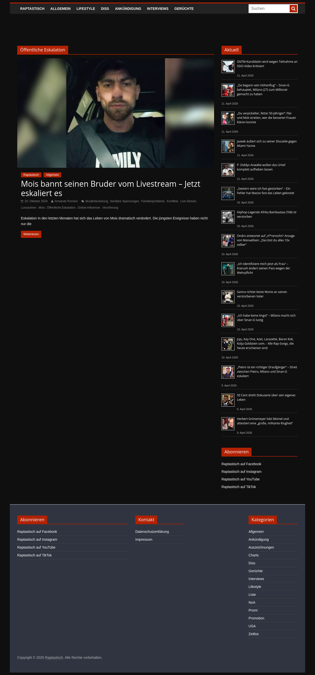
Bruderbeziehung (97, 201)
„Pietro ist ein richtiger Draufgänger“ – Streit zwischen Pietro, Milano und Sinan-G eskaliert (267, 371)
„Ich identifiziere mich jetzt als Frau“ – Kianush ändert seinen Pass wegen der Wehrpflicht (263, 268)
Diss (105, 9)
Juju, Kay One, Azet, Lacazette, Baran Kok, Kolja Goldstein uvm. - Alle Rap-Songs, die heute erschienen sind (265, 343)
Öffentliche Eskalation (61, 207)
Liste (252, 595)
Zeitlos (254, 634)
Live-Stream (188, 201)
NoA (252, 602)
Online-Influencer (89, 207)
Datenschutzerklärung (152, 532)
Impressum (143, 539)
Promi (253, 610)
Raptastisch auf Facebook (241, 464)
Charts (254, 555)
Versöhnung (110, 207)
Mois (42, 207)
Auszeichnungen (261, 547)
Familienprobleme (153, 201)
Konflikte (172, 201)
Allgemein (60, 9)
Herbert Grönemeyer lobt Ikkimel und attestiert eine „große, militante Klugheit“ (265, 421)
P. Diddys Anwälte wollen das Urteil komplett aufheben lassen (261, 167)
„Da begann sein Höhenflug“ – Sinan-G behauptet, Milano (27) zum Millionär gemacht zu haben (263, 89)
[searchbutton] (293, 8)
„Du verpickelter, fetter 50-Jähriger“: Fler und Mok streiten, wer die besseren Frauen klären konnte (266, 117)
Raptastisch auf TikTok (238, 487)
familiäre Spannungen (124, 201)
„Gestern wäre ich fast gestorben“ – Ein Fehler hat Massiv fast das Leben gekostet (265, 190)
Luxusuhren (28, 207)
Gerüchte (184, 9)
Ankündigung (128, 9)
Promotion (256, 618)
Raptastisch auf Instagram (241, 472)
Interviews (158, 9)
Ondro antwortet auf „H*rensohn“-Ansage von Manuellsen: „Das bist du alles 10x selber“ (266, 240)
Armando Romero (66, 201)
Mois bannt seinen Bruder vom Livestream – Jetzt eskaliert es (110, 188)
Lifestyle (86, 9)
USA (252, 626)
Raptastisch (32, 9)
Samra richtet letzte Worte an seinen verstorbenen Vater (262, 294)
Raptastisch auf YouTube (240, 479)
